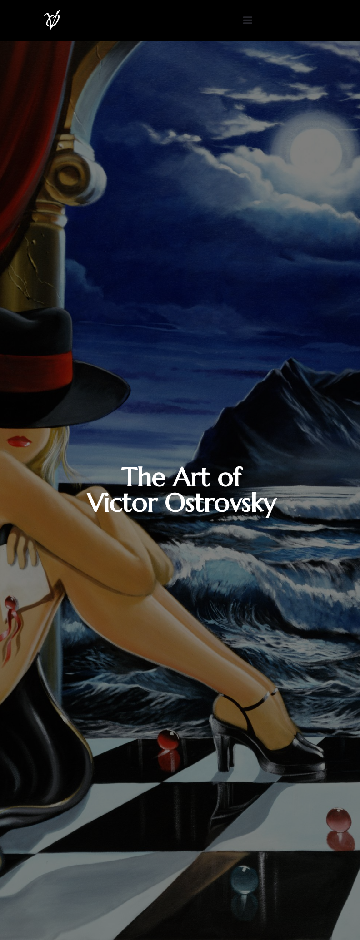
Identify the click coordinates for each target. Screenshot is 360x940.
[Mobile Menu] (247, 20)
